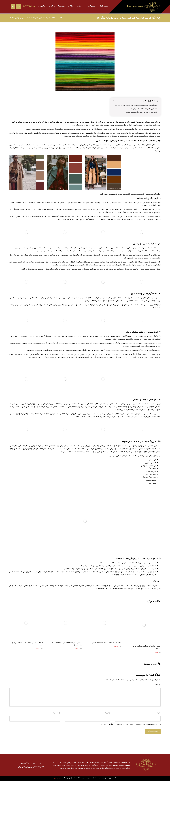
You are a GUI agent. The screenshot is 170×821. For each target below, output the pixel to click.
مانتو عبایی (118, 801)
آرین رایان (57, 814)
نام (159, 749)
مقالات (156, 689)
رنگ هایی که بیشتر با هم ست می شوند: (144, 109)
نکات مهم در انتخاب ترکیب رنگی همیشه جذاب (141, 113)
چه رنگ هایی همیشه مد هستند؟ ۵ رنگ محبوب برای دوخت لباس (135, 106)
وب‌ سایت (56, 749)
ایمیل (107, 749)
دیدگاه (158, 720)
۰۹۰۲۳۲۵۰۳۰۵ (24, 804)
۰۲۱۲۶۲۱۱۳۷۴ (38, 804)
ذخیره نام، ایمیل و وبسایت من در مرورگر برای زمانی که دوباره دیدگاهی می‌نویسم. (128, 760)
